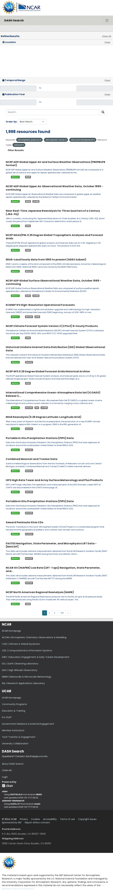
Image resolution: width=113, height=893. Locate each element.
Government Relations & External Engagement (28, 723)
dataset (15, 177)
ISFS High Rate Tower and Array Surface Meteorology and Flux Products (54, 480)
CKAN (7, 785)
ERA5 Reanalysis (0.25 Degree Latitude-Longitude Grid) (43, 417)
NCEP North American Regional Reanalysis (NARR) (40, 592)
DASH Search (14, 20)
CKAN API (7, 770)
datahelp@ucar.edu (36, 756)
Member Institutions (13, 730)
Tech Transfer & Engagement (18, 737)
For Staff (7, 717)
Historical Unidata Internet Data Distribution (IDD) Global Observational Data (55, 348)
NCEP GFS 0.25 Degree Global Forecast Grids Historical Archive (48, 371)
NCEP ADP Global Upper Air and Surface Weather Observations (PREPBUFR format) (55, 163)
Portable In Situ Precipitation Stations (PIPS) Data (40, 438)
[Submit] (103, 112)
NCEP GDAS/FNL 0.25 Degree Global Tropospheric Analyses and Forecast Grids (54, 236)
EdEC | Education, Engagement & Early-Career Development (35, 657)
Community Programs (14, 704)
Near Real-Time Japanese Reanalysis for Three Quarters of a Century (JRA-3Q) (53, 212)
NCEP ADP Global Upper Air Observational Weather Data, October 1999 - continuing (54, 188)
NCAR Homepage (11, 630)
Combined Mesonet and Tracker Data (31, 459)
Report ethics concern (37, 822)
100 (62, 612)
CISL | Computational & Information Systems (27, 650)
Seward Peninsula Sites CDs (24, 522)
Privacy (24, 819)
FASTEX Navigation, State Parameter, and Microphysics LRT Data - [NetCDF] (51, 545)
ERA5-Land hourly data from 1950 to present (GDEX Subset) (46, 259)
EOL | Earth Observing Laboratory (20, 663)
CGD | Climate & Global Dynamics (21, 644)
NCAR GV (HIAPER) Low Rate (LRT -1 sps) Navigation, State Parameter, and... (53, 569)
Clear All (106, 36)
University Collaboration (15, 743)
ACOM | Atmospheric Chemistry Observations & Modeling (34, 637)
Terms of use (67, 819)
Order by (11, 121)
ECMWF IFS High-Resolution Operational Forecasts (40, 305)
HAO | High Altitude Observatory (19, 670)
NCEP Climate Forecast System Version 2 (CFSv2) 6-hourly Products (52, 326)
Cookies (35, 819)
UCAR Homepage (11, 697)
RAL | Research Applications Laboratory (23, 683)
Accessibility (50, 819)
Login (5, 777)
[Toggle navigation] (107, 20)
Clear (107, 42)
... (58, 611)
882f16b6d (16, 794)
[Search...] (52, 112)
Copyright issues (87, 819)
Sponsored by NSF (12, 822)
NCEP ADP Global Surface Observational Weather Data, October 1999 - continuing (53, 282)
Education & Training (13, 710)
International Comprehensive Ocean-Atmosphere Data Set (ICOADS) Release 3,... (53, 394)
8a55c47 (15, 803)
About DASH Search (13, 763)
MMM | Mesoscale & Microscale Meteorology (26, 676)
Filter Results (16, 150)
